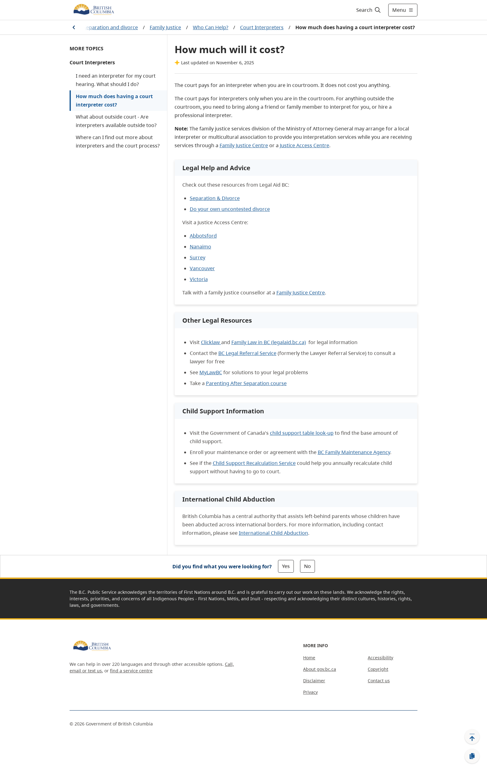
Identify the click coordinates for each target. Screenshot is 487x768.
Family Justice (165, 27)
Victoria (199, 279)
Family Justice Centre (244, 145)
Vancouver (202, 268)
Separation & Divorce (215, 198)
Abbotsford (203, 235)
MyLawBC (210, 372)
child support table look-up (302, 432)
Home (309, 658)
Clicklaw (211, 342)
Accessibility (380, 658)
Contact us (379, 681)
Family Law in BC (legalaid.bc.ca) (268, 342)
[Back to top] (472, 736)
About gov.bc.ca (319, 669)
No (307, 566)
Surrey (197, 257)
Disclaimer (314, 681)
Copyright (378, 669)
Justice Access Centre (304, 145)
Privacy (310, 692)
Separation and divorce (110, 27)
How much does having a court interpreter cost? (114, 100)
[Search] (368, 10)
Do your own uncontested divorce (230, 209)
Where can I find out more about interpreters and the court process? (118, 141)
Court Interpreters (262, 27)
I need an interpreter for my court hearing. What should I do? (116, 80)
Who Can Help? (210, 27)
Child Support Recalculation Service (254, 463)
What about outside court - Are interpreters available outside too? (116, 121)
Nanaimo (200, 246)
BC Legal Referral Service (247, 353)
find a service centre (131, 671)
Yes (286, 566)
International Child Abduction (273, 532)
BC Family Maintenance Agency (354, 452)
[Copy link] (472, 756)
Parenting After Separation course (246, 383)
